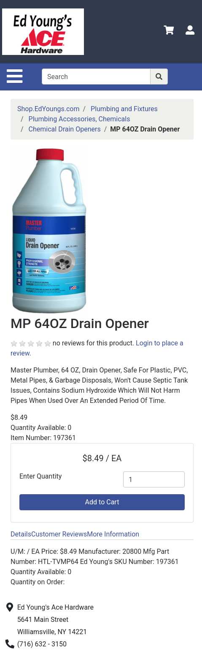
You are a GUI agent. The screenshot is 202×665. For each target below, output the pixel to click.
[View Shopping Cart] (169, 31)
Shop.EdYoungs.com (48, 109)
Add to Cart (102, 502)
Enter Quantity (40, 476)
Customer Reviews (59, 534)
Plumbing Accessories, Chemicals (79, 119)
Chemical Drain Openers (65, 129)
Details (21, 534)
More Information (113, 534)
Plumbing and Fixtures (124, 109)
